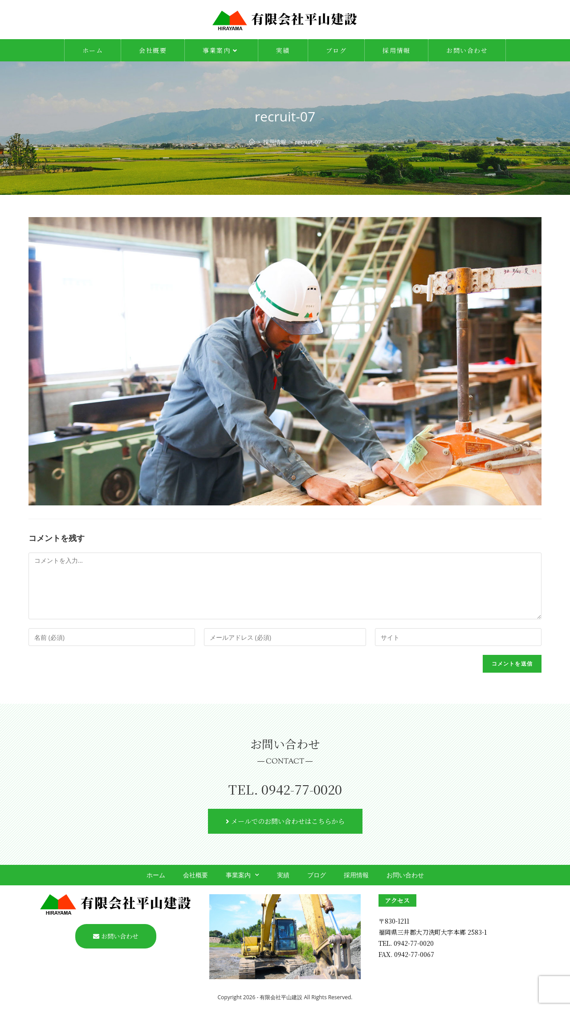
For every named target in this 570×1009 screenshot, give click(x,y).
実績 (283, 877)
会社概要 (195, 877)
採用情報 (356, 877)
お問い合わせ (405, 877)
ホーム (156, 877)
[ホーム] (252, 144)
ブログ (316, 877)
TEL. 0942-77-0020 (285, 790)
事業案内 (242, 877)
